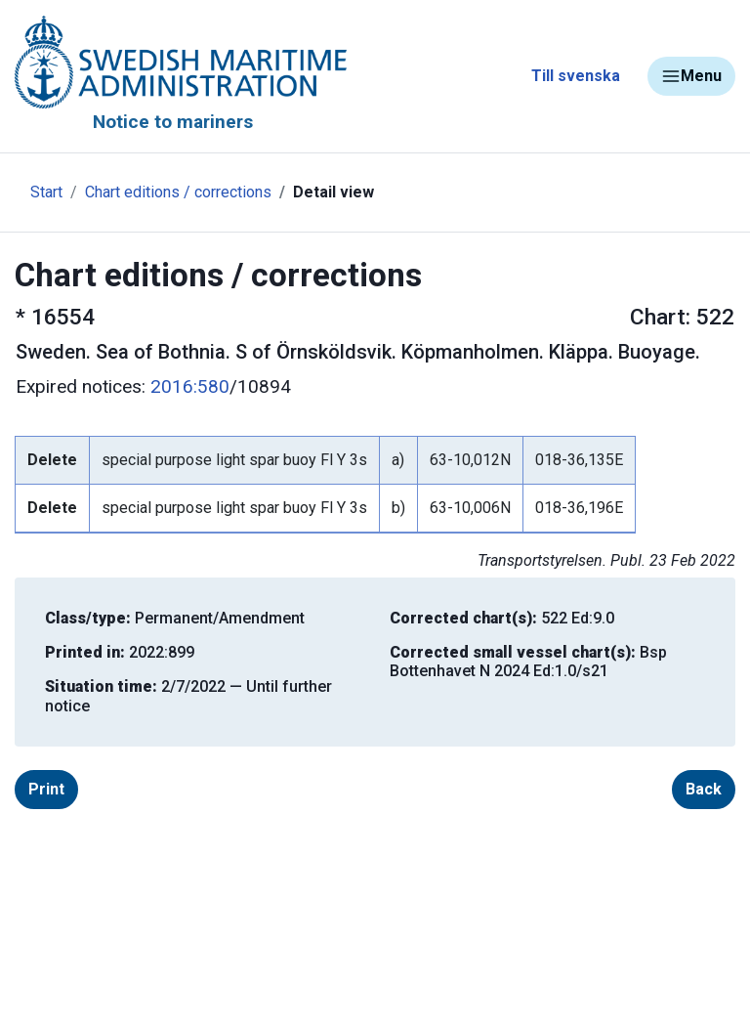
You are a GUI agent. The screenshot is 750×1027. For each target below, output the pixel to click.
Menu (691, 76)
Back (704, 789)
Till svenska (575, 75)
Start (46, 192)
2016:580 (189, 386)
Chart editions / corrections (178, 192)
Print (46, 789)
